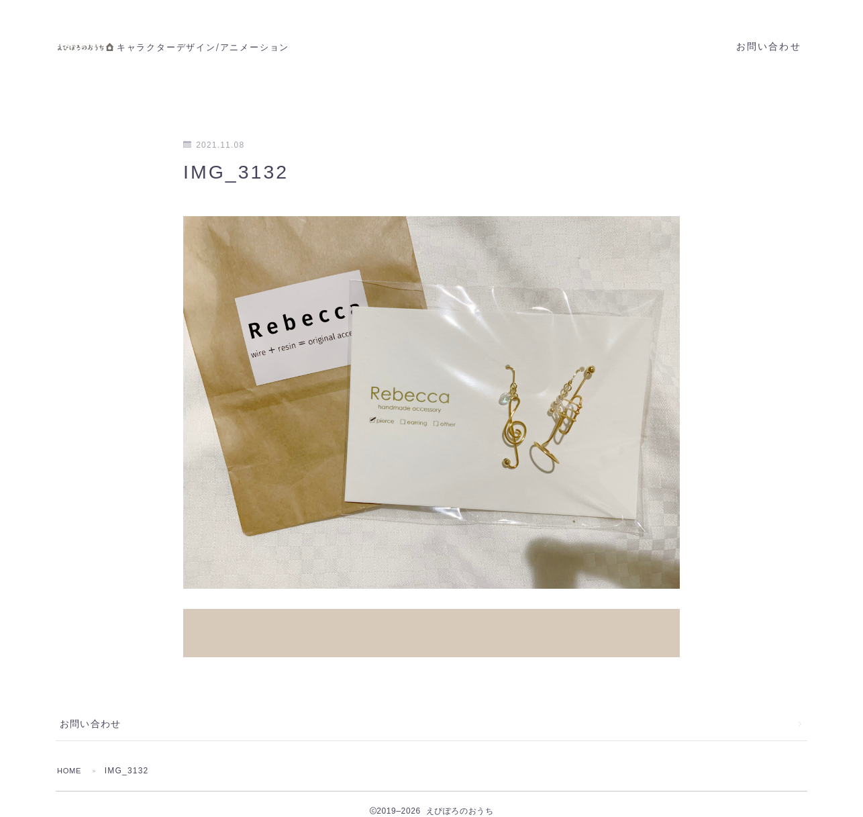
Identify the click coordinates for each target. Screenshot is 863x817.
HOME (71, 756)
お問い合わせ (768, 46)
